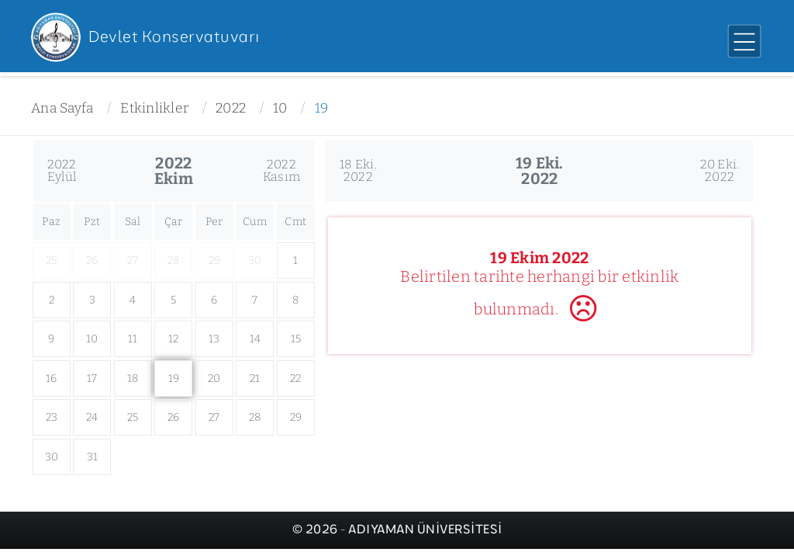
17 (92, 378)
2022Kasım (281, 170)
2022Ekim (173, 171)
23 (52, 417)
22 (296, 378)
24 (92, 417)
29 (296, 417)
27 (214, 417)
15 (296, 338)
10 (280, 108)
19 (322, 108)
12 (173, 338)
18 (133, 378)
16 (51, 378)
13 (214, 338)
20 (214, 378)
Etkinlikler (154, 108)
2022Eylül (62, 170)
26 (173, 417)
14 (255, 338)
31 (92, 457)
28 (255, 417)
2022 (231, 108)
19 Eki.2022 (540, 171)
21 (255, 378)
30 (52, 457)
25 (133, 417)
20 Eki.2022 (720, 170)
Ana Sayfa (62, 108)
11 (133, 338)
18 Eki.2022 (358, 170)
